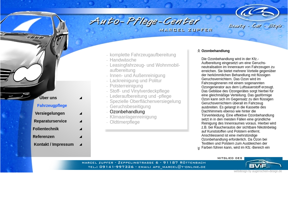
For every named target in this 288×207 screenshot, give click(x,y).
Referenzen (43, 136)
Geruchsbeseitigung (130, 106)
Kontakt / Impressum (53, 144)
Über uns (45, 97)
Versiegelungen (49, 113)
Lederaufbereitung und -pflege (140, 96)
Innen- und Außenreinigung (137, 75)
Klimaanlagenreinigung (133, 116)
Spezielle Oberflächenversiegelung (145, 101)
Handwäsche (123, 59)
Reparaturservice (50, 121)
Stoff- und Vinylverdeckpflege (140, 91)
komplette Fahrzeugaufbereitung (143, 54)
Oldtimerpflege (125, 122)
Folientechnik (46, 128)
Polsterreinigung (126, 85)
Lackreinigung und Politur (136, 80)
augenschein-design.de (267, 171)
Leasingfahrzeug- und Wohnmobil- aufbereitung (145, 68)
